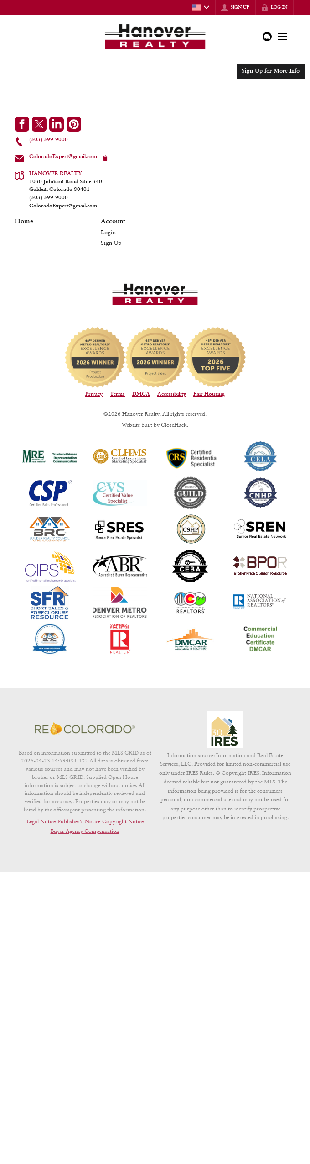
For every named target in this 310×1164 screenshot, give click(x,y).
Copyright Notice (123, 821)
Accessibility (171, 394)
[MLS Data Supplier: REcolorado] (85, 728)
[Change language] (200, 7)
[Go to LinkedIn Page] (56, 124)
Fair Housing (209, 394)
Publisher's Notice (78, 821)
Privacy (94, 394)
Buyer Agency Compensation (85, 830)
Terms (117, 394)
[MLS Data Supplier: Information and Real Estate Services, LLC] (225, 729)
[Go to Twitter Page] (39, 124)
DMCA (141, 394)
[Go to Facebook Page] (22, 124)
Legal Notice (41, 821)
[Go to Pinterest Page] (74, 124)
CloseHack (174, 424)
